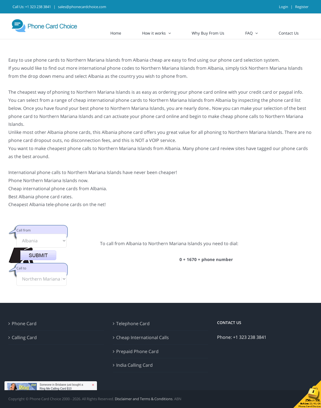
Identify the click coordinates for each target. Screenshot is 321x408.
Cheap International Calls (142, 337)
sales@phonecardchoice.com (82, 6)
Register (301, 6)
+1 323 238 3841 (38, 6)
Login (283, 6)
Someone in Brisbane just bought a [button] (61, 386)
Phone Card (24, 323)
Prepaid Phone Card (137, 351)
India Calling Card (134, 365)
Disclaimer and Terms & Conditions (143, 398)
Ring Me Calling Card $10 (56, 388)
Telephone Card (133, 323)
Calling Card (24, 337)
